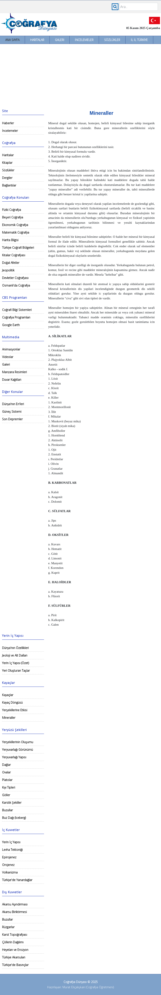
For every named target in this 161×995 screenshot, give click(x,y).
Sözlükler (112, 40)
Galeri (59, 40)
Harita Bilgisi (10, 240)
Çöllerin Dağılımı (12, 942)
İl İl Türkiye (139, 40)
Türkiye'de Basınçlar (15, 965)
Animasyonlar (11, 349)
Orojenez (8, 865)
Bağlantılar (9, 185)
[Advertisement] (80, 75)
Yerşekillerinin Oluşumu (17, 742)
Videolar (7, 357)
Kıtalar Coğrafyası (13, 255)
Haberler (8, 123)
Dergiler (7, 178)
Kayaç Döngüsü (12, 702)
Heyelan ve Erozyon (15, 950)
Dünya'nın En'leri (13, 404)
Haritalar (37, 40)
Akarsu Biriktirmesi (14, 912)
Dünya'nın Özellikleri (15, 648)
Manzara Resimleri (14, 372)
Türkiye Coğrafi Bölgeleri (18, 248)
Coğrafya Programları (16, 317)
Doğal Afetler (10, 263)
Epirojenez (9, 857)
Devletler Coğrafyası (15, 278)
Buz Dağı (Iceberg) (14, 818)
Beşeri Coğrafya (12, 217)
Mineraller (8, 718)
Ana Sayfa (12, 40)
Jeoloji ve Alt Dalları (14, 655)
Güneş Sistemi (11, 412)
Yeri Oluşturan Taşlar (16, 671)
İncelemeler (84, 40)
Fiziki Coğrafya (11, 210)
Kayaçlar (7, 695)
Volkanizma (10, 872)
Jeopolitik (8, 270)
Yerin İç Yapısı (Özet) (15, 663)
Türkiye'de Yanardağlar (17, 880)
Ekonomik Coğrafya (15, 225)
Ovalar (6, 772)
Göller (6, 795)
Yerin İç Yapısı (11, 842)
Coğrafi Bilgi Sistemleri (17, 310)
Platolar (7, 780)
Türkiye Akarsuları (13, 957)
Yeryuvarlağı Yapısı (14, 757)
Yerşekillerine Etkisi (14, 710)
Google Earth (11, 325)
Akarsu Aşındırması (14, 904)
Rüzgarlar (8, 927)
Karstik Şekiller (11, 803)
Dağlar (6, 765)
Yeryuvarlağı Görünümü (17, 750)
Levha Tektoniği (12, 850)
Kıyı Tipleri (8, 787)
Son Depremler (12, 419)
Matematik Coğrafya (15, 232)
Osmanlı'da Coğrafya (16, 285)
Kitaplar (7, 163)
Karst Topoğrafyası (14, 935)
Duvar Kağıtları (11, 380)
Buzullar (7, 810)
